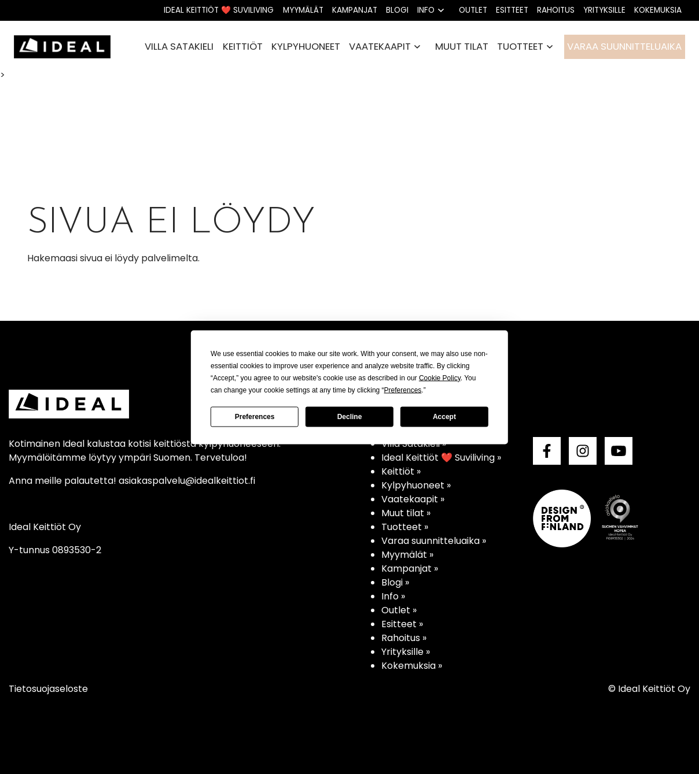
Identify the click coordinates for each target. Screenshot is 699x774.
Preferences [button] (403, 390)
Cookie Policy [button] (440, 377)
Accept (444, 417)
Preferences (255, 417)
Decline (349, 417)
